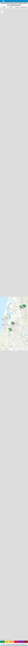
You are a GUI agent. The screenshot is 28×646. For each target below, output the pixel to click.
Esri (11, 639)
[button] (2, 10)
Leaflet (1, 639)
